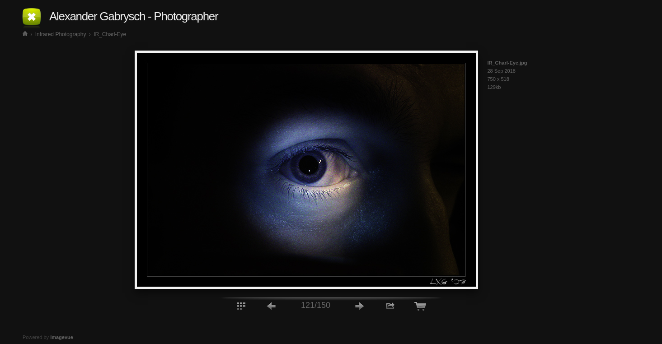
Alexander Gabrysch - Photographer (133, 16)
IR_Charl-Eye (110, 34)
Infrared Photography (60, 34)
